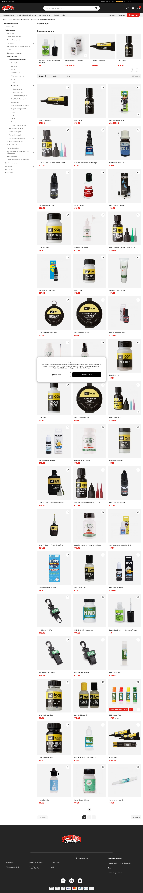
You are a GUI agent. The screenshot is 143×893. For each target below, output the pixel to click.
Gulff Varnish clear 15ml (117, 332)
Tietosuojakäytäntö (12, 867)
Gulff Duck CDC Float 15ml (47, 460)
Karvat (21, 82)
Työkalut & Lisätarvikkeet (19, 141)
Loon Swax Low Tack (116, 460)
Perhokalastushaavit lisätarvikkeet (19, 159)
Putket (13, 112)
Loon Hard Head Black (46, 757)
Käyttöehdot (10, 862)
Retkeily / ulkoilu (59, 15)
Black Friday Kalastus (115, 873)
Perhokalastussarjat (13, 40)
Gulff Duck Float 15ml (116, 587)
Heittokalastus (18, 27)
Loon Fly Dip (78, 290)
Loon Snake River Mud (81, 417)
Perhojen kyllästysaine (20, 95)
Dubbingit (14, 66)
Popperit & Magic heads (18, 109)
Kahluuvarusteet (19, 156)
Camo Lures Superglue (116, 800)
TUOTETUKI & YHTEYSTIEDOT (34, 868)
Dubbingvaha (17, 89)
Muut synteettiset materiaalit (20, 105)
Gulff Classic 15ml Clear (117, 502)
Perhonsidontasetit (15, 135)
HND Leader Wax (115, 672)
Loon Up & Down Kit (80, 715)
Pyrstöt (13, 115)
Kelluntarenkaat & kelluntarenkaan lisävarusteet (19, 152)
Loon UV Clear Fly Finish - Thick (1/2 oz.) (122, 247)
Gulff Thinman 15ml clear (117, 205)
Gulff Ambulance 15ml (116, 120)
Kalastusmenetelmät (14, 19)
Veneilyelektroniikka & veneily (26, 15)
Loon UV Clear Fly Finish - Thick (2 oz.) (51, 545)
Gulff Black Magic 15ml (46, 205)
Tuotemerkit (121, 15)
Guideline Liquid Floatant (82, 460)
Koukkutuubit (15, 102)
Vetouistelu (18, 166)
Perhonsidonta (35, 19)
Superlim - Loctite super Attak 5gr (85, 163)
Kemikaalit (21, 86)
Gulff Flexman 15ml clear (47, 290)
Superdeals (133, 15)
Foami (13, 69)
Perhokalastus (25, 19)
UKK (52, 867)
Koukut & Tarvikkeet (19, 145)
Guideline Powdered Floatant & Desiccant (87, 545)
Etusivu (5, 19)
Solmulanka (14, 122)
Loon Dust (42, 417)
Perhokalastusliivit (13, 148)
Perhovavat (19, 33)
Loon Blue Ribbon (44, 247)
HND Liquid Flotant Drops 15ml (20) (85, 757)
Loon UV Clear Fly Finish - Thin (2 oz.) (51, 502)
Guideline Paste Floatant (117, 290)
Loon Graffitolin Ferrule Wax (48, 332)
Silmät (13, 118)
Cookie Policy (84, 368)
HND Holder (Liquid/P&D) (82, 672)
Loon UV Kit (113, 757)
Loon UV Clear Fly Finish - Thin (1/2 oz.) (52, 163)
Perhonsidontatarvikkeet (20, 138)
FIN (9, 2)
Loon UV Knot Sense (98, 60)
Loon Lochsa (122, 60)
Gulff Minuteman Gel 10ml (47, 587)
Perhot (19, 50)
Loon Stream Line (80, 587)
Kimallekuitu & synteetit (18, 99)
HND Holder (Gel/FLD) (46, 630)
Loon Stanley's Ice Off (81, 332)
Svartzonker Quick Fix (116, 163)
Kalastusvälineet (8, 15)
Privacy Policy (68, 368)
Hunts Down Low (44, 800)
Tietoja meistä (55, 862)
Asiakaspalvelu (106, 2)
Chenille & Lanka (16, 63)
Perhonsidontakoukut (16, 128)
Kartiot (13, 79)
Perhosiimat (19, 43)
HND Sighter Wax (115, 715)
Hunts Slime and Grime (81, 800)
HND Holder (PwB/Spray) (47, 672)
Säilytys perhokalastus (19, 53)
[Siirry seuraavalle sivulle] (136, 817)
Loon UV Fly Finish (115, 417)
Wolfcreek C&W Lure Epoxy (74, 60)
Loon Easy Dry (114, 375)
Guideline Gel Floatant (81, 247)
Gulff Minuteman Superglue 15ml (120, 545)
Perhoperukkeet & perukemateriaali (19, 46)
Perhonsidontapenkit (15, 132)
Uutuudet (111, 15)
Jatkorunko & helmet (17, 76)
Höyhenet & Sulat (21, 73)
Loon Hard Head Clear (46, 715)
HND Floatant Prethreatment (83, 630)
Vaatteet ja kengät (45, 15)
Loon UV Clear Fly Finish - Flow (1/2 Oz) (87, 502)
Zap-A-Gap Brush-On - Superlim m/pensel (49, 61)
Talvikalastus (18, 173)
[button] (126, 1)
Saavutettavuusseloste (36, 862)
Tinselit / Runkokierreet (18, 125)
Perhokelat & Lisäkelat (19, 36)
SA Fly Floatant (79, 205)
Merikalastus (18, 169)
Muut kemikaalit (18, 92)
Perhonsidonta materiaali (47, 19)
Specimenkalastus (18, 163)
